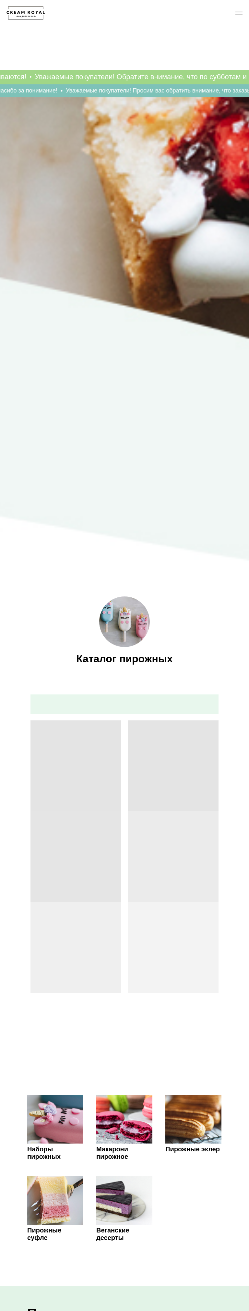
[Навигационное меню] (239, 13)
